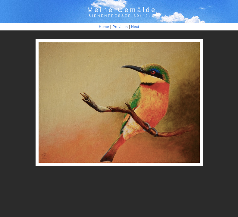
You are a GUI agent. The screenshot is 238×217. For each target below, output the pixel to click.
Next (135, 27)
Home (104, 27)
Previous (120, 27)
